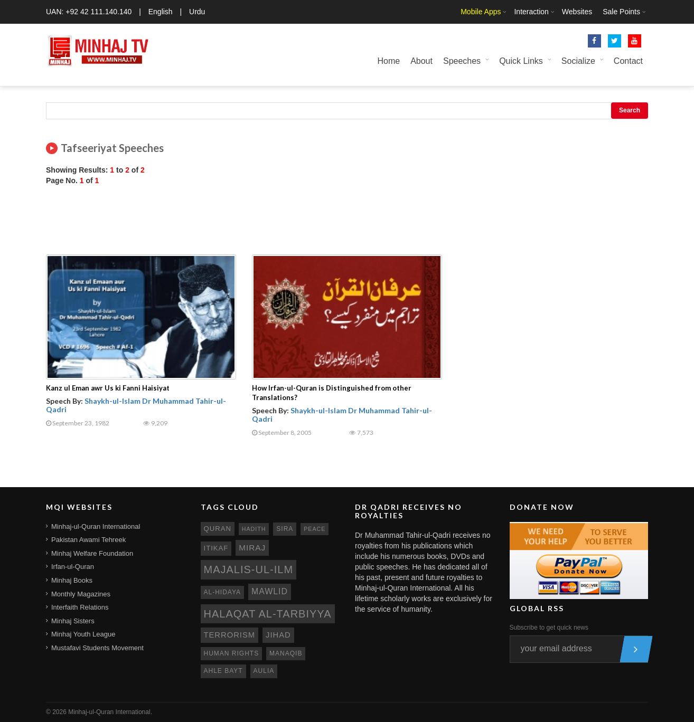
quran (217, 529)
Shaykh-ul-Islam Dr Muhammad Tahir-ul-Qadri (136, 404)
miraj (252, 547)
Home (388, 60)
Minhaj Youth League (83, 634)
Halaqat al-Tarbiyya (268, 614)
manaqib (285, 653)
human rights (231, 653)
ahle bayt (223, 670)
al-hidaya (222, 592)
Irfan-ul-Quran (72, 567)
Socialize (578, 60)
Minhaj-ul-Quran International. (110, 712)
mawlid (269, 591)
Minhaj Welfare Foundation (92, 553)
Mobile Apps (481, 11)
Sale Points (621, 11)
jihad (278, 635)
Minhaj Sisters (73, 621)
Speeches (462, 60)
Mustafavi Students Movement (97, 648)
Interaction (531, 11)
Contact (628, 60)
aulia (264, 670)
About (421, 60)
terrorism (230, 635)
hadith (254, 529)
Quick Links (521, 60)
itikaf (216, 548)
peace (314, 529)
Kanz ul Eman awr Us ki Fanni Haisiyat (108, 388)
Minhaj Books (71, 580)
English (160, 11)
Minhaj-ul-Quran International (95, 526)
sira (284, 529)
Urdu (197, 11)
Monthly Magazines (80, 594)
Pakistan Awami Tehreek (88, 540)
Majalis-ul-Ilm (249, 569)
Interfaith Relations (79, 607)
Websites (577, 11)
